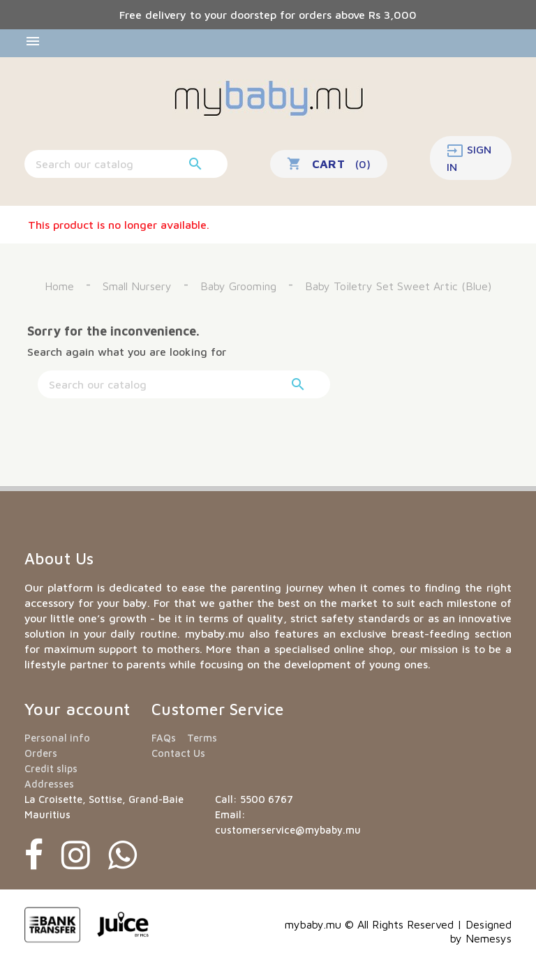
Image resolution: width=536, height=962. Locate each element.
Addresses (49, 784)
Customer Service (217, 709)
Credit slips (50, 768)
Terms (202, 738)
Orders (40, 753)
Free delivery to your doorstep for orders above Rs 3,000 (268, 14)
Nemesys (489, 938)
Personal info (57, 738)
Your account (77, 709)
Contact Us (178, 753)
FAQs (163, 738)
